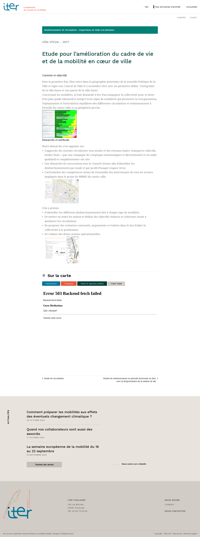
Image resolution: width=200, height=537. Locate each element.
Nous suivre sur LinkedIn (134, 464)
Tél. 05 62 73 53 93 (77, 511)
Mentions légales (190, 533)
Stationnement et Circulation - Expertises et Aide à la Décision (79, 30)
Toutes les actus (44, 464)
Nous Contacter (175, 511)
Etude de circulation (54, 378)
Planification (51, 283)
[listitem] (146, 6)
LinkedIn (181, 17)
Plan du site (177, 533)
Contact (193, 17)
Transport (68, 283)
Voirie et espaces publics (92, 283)
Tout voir (116, 284)
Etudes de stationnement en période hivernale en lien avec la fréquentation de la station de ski (129, 380)
